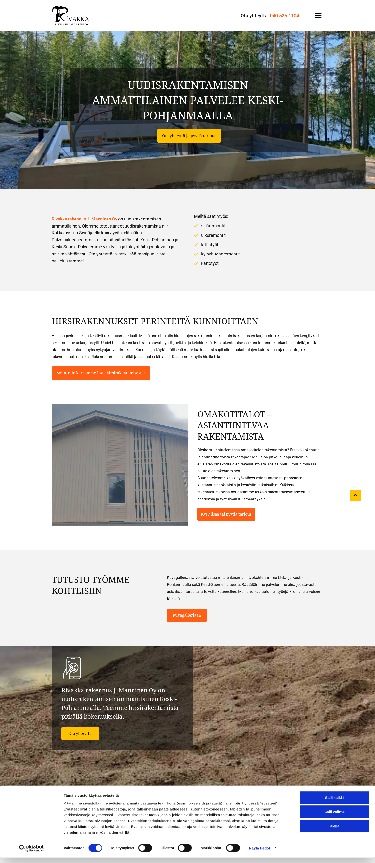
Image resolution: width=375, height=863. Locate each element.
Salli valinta (335, 817)
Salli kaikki (334, 803)
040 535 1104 (284, 15)
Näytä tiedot (259, 853)
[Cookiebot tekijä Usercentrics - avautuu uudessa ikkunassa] (31, 853)
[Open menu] (318, 15)
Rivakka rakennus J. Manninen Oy (84, 218)
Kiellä (334, 831)
